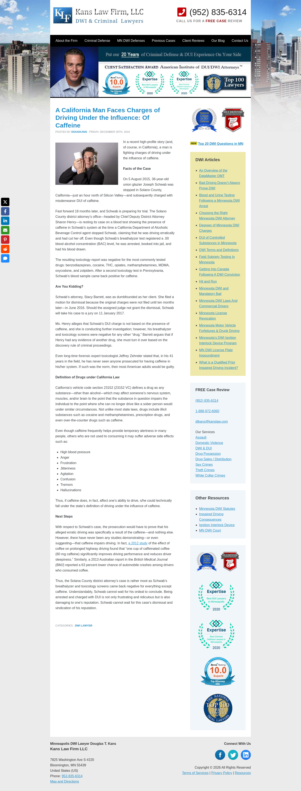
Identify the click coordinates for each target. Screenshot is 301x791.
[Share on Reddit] (5, 249)
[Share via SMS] (5, 258)
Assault (200, 437)
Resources (243, 773)
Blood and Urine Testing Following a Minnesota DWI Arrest (219, 200)
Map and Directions (64, 781)
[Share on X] (5, 202)
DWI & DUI (203, 448)
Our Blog (218, 40)
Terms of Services (195, 773)
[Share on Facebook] (5, 211)
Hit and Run (208, 281)
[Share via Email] (5, 230)
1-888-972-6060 (207, 411)
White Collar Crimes (210, 475)
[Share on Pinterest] (5, 239)
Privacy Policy (221, 773)
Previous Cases (163, 40)
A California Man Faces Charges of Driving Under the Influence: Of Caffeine (107, 117)
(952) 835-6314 (218, 12)
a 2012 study (138, 543)
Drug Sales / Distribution (213, 459)
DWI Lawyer (83, 625)
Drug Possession (208, 453)
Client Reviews (193, 40)
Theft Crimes (205, 470)
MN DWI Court (210, 530)
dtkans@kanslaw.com (211, 421)
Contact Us (240, 40)
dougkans (79, 131)
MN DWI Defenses (131, 40)
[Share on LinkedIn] (5, 221)
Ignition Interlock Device (217, 525)
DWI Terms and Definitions (219, 250)
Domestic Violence (209, 443)
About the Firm (67, 40)
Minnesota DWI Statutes (217, 508)
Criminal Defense (97, 40)
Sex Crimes (204, 464)
